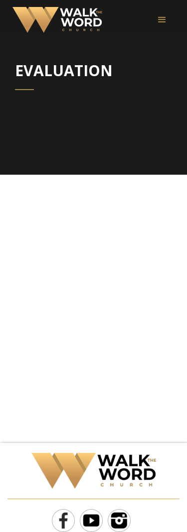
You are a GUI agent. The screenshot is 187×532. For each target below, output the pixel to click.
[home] (54, 20)
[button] (162, 20)
